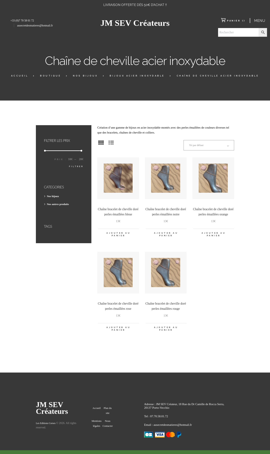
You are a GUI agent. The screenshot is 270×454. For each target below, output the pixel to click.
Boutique (50, 76)
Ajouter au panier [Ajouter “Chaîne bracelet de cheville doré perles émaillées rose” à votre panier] (118, 332)
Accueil (19, 76)
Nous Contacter (107, 431)
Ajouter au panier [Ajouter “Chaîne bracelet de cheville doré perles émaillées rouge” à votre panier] (166, 332)
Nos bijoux (85, 76)
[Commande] (205, 145)
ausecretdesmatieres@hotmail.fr (35, 25)
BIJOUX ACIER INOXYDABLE (137, 76)
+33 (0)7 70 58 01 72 (22, 20)
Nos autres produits (59, 204)
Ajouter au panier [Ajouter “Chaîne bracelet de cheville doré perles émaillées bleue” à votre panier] (118, 236)
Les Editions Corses (47, 428)
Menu (259, 20)
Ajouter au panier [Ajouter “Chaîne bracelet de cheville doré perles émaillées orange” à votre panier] (213, 236)
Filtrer (75, 166)
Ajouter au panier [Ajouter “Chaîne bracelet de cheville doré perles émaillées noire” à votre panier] (166, 236)
